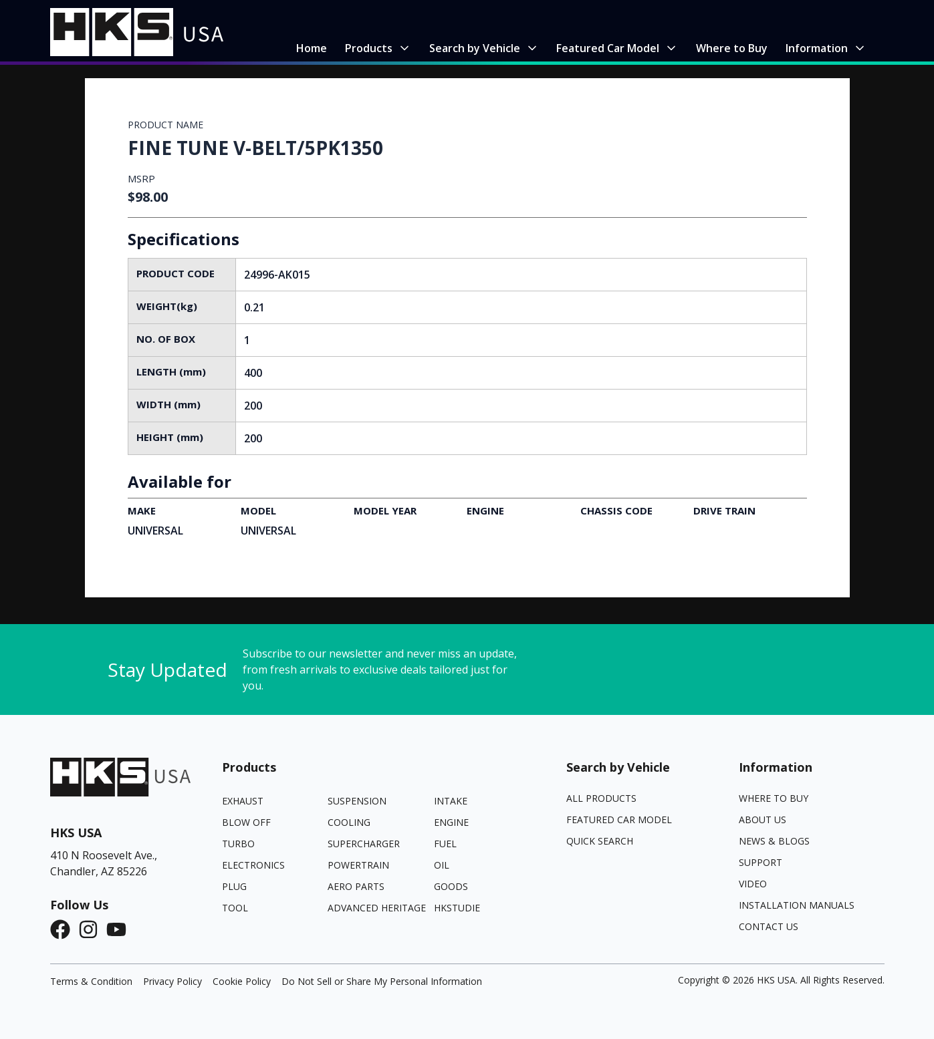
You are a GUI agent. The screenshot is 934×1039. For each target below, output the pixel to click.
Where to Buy (773, 798)
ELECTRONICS (253, 865)
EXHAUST (242, 800)
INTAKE (450, 800)
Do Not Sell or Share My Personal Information (381, 981)
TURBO (238, 843)
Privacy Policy (172, 981)
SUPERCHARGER (364, 843)
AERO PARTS (356, 886)
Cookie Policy (242, 981)
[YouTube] (120, 929)
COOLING (349, 822)
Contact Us (768, 926)
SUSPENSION (357, 800)
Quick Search (599, 841)
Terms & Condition (91, 981)
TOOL (235, 907)
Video (753, 883)
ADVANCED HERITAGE (377, 907)
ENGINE (451, 822)
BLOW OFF (246, 822)
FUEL (445, 843)
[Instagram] (92, 929)
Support (760, 862)
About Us (762, 819)
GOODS (451, 886)
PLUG (234, 886)
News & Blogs (774, 841)
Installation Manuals (796, 905)
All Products (601, 798)
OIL (441, 865)
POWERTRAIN (358, 865)
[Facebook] (64, 929)
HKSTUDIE (457, 907)
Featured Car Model (619, 819)
